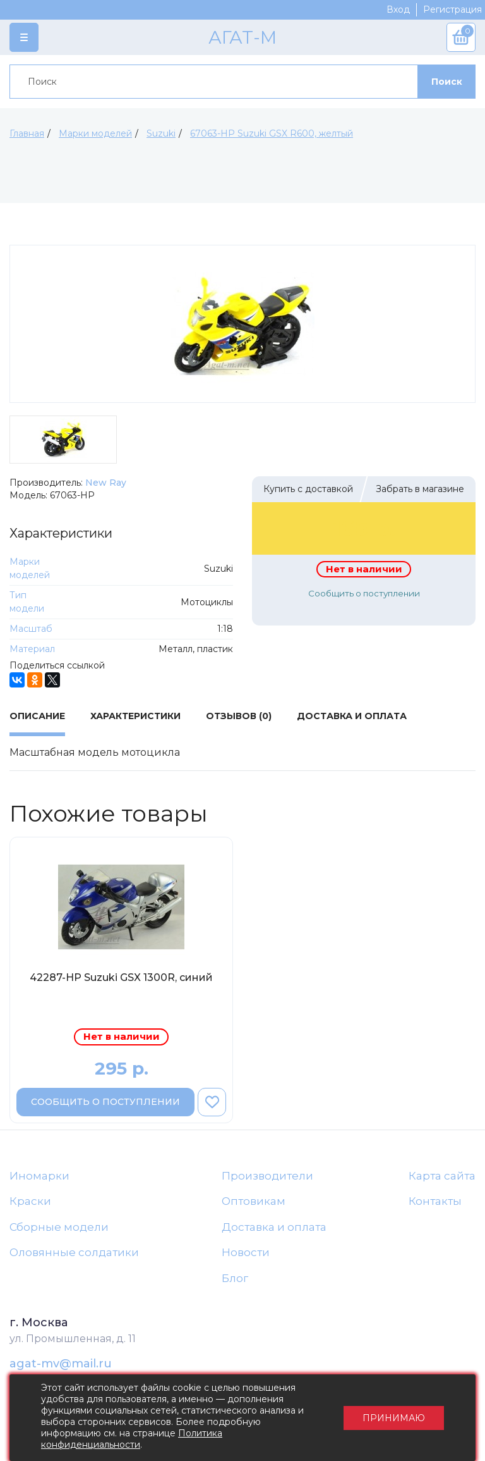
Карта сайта (442, 1175)
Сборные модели (59, 1227)
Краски (30, 1201)
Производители (267, 1175)
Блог (235, 1278)
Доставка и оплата (274, 1227)
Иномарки (39, 1175)
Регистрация (452, 9)
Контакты (435, 1201)
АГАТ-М (242, 37)
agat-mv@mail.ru (60, 1364)
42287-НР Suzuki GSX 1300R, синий (121, 977)
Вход (398, 9)
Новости (246, 1252)
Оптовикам (253, 1201)
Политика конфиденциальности (131, 1438)
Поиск (446, 81)
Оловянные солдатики (74, 1252)
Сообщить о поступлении (364, 593)
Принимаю (393, 1418)
